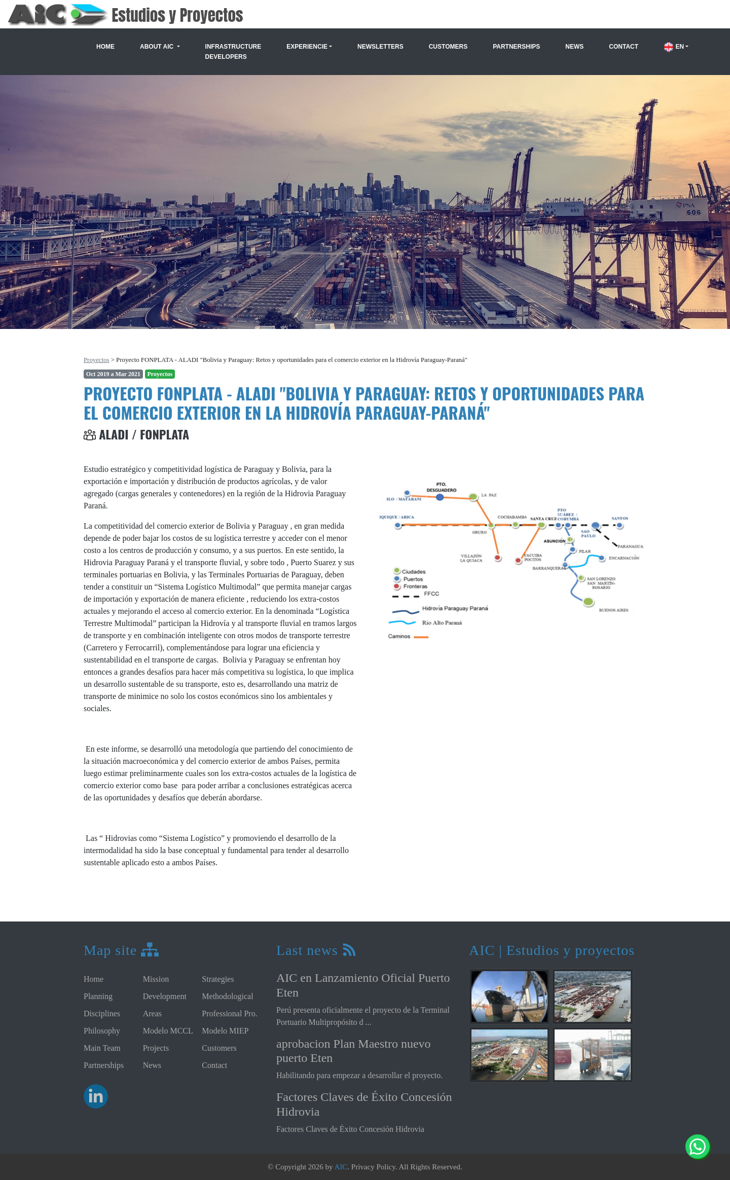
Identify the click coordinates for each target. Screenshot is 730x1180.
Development (165, 996)
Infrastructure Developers (233, 51)
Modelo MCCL (168, 1030)
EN (674, 46)
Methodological (227, 996)
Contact (623, 46)
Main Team (102, 1048)
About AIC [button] (157, 46)
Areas (152, 1013)
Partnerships (516, 46)
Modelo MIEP (225, 1030)
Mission (156, 979)
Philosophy (102, 1030)
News (574, 46)
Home (105, 46)
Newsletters (380, 46)
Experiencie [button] (306, 46)
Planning (98, 996)
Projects (156, 1048)
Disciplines (102, 1013)
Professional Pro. (229, 1013)
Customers (448, 46)
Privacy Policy (373, 1167)
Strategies (218, 979)
